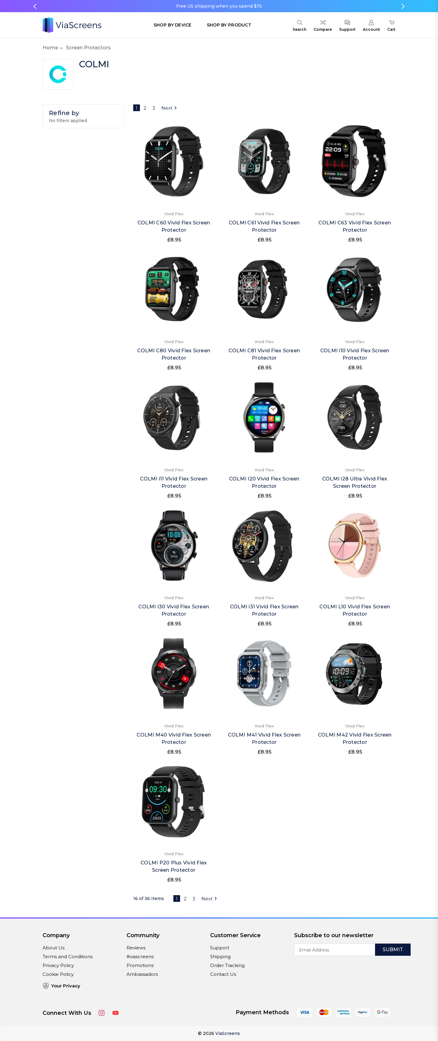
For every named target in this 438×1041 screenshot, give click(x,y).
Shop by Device (173, 25)
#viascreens (140, 956)
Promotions (140, 965)
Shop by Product (229, 25)
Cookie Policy (58, 974)
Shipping (220, 956)
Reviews (136, 948)
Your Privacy (61, 986)
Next (170, 108)
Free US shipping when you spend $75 (219, 6)
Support (219, 948)
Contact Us (223, 974)
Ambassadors (142, 974)
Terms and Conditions (67, 956)
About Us (53, 948)
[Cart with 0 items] (391, 26)
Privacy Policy (58, 965)
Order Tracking (227, 965)
